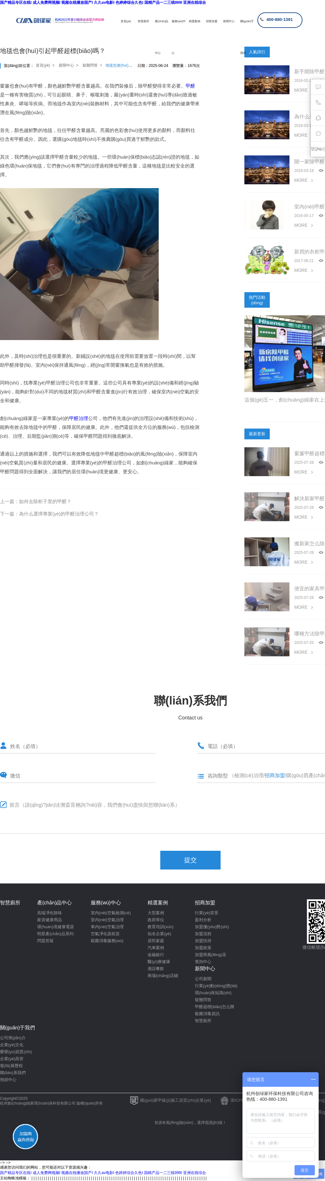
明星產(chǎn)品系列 (55, 933)
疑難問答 (203, 999)
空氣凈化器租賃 (105, 933)
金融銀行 (156, 954)
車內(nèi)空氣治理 (107, 926)
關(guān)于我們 (247, 25)
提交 (190, 859)
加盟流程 (203, 933)
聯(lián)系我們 (13, 1072)
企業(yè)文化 (11, 1044)
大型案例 (156, 912)
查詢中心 (203, 961)
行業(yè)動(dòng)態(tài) (216, 985)
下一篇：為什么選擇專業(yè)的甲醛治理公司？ (49, 513)
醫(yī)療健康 (159, 961)
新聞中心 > (68, 65)
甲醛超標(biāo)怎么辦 (214, 1006)
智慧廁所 (143, 21)
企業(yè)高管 (11, 1058)
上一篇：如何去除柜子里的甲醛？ (35, 501)
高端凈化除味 (49, 912)
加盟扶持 (203, 940)
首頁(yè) (126, 21)
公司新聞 (203, 978)
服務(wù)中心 (179, 25)
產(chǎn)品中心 (162, 25)
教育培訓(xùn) (161, 926)
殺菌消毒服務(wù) (107, 940)
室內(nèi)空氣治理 (107, 919)
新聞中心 (229, 21)
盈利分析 (203, 919)
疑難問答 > (92, 65)
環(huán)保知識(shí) (213, 992)
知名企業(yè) (159, 933)
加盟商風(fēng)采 (210, 954)
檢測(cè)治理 (248, 775)
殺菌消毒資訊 (207, 1013)
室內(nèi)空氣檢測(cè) (111, 912)
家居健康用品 (49, 919)
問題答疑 (45, 940)
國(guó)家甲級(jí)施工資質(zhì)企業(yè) (170, 1100)
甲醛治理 (78, 418)
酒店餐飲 (156, 968)
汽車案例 (156, 947)
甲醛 (190, 86)
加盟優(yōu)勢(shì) (212, 926)
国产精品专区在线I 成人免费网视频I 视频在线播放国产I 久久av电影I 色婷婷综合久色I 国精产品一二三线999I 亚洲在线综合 (103, 2)
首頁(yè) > (45, 65)
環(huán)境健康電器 (55, 926)
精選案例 (194, 21)
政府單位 (156, 919)
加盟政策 (203, 947)
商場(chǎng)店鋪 (163, 975)
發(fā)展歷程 (11, 1065)
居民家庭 (156, 940)
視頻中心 (8, 1079)
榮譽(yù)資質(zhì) (16, 1051)
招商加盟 (211, 21)
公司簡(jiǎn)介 (13, 1037)
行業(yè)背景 (206, 912)
